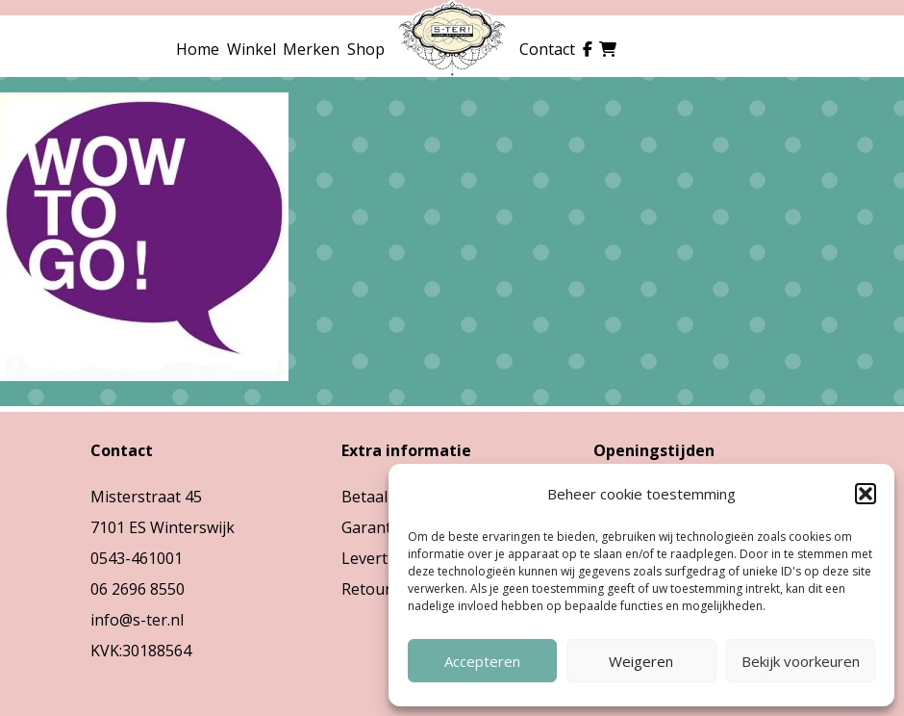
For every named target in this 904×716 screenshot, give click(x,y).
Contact (547, 49)
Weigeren (641, 661)
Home (197, 49)
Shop (366, 49)
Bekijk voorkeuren (800, 661)
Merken (311, 49)
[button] (865, 493)
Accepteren (482, 661)
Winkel (251, 49)
